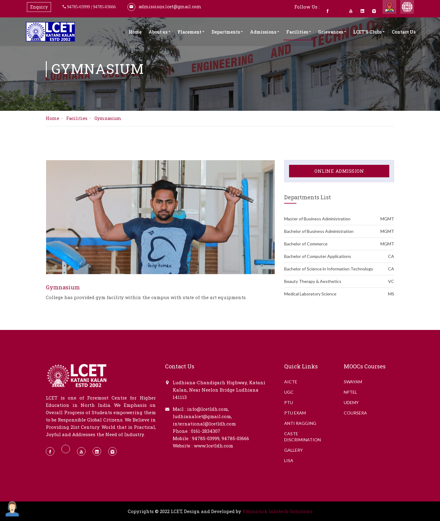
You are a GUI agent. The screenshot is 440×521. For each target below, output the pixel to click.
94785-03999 (78, 7)
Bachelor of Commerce (339, 244)
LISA (288, 460)
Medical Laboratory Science (339, 294)
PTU (288, 402)
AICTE (290, 381)
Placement (191, 32)
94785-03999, (206, 438)
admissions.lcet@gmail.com (164, 6)
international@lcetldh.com (204, 424)
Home (135, 32)
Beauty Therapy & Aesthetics (339, 281)
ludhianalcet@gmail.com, (202, 416)
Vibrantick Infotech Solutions (277, 511)
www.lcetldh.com (213, 446)
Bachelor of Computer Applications (339, 256)
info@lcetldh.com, (208, 409)
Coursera (355, 412)
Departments (227, 32)
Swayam (353, 381)
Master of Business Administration (339, 219)
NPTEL (350, 392)
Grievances (332, 32)
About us (159, 32)
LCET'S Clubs (369, 32)
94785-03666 (104, 7)
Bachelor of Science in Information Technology (339, 269)
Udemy (351, 402)
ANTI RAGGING (300, 423)
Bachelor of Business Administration (339, 231)
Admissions (264, 32)
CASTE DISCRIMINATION (302, 436)
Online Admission (339, 171)
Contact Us (404, 32)
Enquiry (39, 7)
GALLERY (293, 450)
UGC (289, 392)
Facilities (298, 32)
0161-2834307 (205, 431)
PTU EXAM (295, 412)
